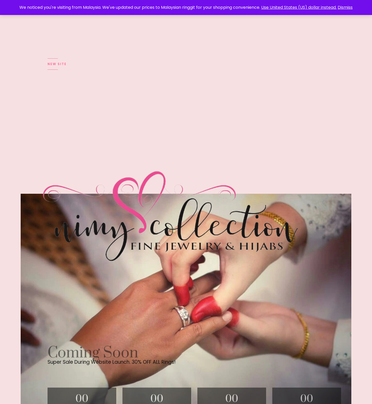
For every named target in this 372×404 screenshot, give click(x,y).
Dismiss (345, 7)
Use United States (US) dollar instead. (299, 7)
